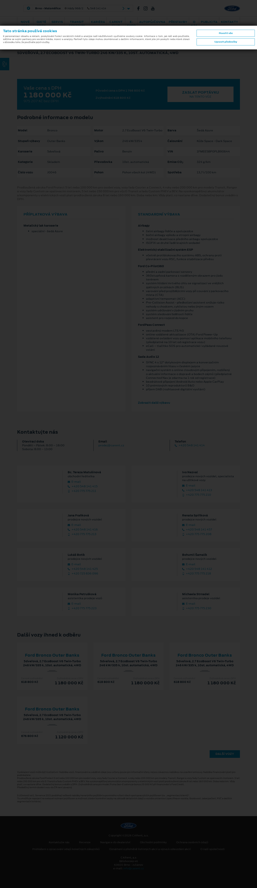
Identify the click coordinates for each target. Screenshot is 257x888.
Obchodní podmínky (153, 842)
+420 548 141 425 (83, 569)
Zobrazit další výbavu (154, 403)
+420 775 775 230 (196, 608)
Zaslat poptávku (200, 94)
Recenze (85, 842)
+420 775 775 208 (196, 534)
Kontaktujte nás (59, 842)
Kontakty (229, 22)
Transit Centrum (77, 24)
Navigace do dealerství (115, 842)
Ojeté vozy (41, 24)
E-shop (131, 24)
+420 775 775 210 (196, 495)
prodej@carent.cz (111, 445)
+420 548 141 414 (190, 445)
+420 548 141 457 (197, 529)
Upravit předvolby (225, 41)
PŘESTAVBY (178, 22)
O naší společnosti (212, 849)
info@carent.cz (133, 868)
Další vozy (224, 754)
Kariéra (98, 22)
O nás (194, 24)
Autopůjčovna (152, 22)
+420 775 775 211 (82, 491)
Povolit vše (226, 33)
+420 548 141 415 (83, 486)
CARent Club (115, 24)
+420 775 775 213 (82, 534)
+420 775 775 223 (82, 608)
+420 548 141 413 (197, 490)
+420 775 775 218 (196, 573)
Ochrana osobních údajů (192, 842)
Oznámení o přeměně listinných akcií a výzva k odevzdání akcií (150, 849)
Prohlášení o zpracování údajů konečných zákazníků (66, 849)
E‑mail (74, 482)
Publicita (209, 22)
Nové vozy (25, 24)
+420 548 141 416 (83, 529)
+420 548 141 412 (197, 569)
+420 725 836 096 (83, 573)
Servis (57, 22)
